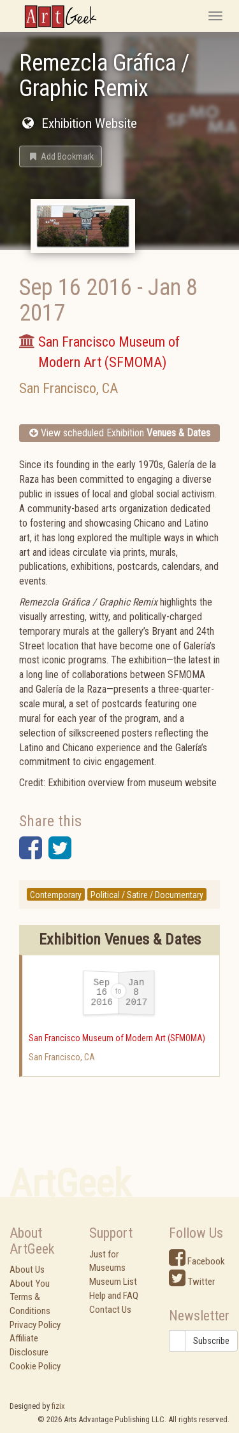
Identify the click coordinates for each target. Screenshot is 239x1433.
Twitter (192, 1281)
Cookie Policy (35, 1366)
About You (30, 1283)
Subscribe (211, 1341)
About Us (27, 1269)
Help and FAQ (113, 1295)
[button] (60, 156)
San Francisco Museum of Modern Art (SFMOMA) (117, 1038)
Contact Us (110, 1309)
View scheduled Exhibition (119, 433)
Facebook (197, 1261)
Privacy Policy (35, 1325)
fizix (58, 1406)
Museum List (113, 1281)
